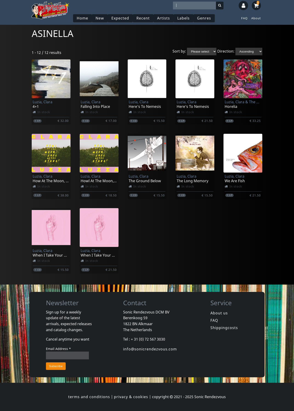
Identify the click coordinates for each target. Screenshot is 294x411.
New (100, 18)
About (256, 18)
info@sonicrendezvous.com (150, 349)
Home (82, 18)
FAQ (244, 18)
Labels (183, 18)
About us (219, 313)
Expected (120, 18)
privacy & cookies (131, 396)
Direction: (226, 51)
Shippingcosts (224, 327)
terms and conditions (89, 396)
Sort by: (179, 51)
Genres (204, 18)
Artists (163, 18)
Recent (143, 18)
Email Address (58, 349)
